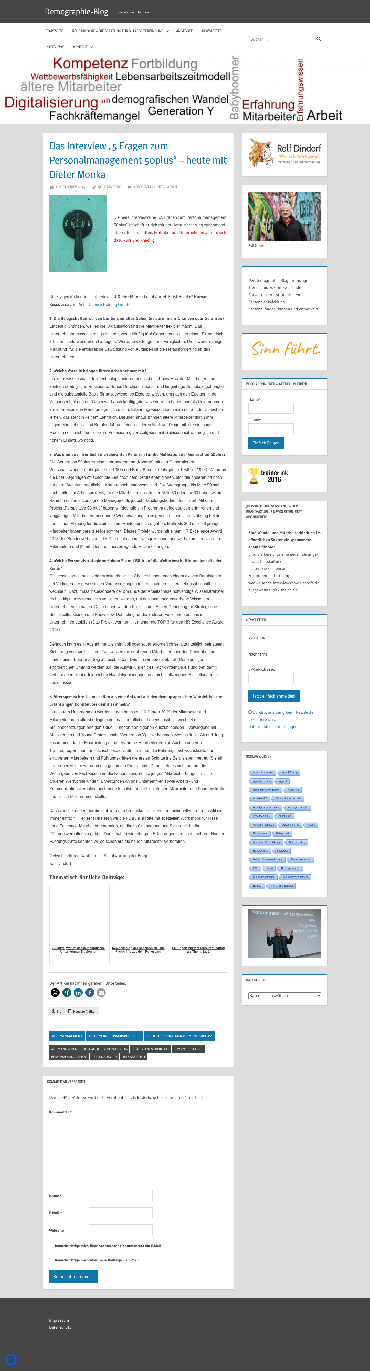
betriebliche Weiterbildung (268, 859)
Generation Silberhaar (151, 1049)
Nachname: (258, 654)
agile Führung (290, 772)
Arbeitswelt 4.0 (261, 816)
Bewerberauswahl (301, 859)
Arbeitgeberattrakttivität (266, 807)
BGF (256, 868)
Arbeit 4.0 (293, 789)
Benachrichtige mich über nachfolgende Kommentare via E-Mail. (108, 1245)
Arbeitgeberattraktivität (288, 798)
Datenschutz (60, 1327)
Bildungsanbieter (290, 868)
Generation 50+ (115, 1049)
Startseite (54, 30)
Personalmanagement (69, 1057)
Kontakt (83, 46)
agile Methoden (262, 781)
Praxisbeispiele (126, 1036)
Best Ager (91, 1049)
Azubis (311, 824)
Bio (59, 1011)
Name (55, 1195)
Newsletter (212, 30)
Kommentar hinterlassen (155, 186)
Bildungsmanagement (295, 877)
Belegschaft (283, 833)
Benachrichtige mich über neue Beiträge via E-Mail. (97, 1260)
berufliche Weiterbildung (267, 842)
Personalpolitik (105, 1057)
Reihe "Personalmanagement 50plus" (179, 1036)
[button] (55, 992)
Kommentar (60, 1111)
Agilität (283, 781)
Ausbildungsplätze (263, 824)
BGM (270, 868)
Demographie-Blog (76, 11)
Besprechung (260, 850)
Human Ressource (188, 1049)
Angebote (184, 30)
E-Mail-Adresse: (261, 669)
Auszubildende (290, 824)
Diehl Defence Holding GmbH (103, 304)
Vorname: (256, 637)
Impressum (59, 1320)
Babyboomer (260, 833)
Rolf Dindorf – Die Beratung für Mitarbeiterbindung (120, 30)
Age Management (67, 1036)
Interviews (54, 46)
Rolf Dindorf (109, 186)
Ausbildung (285, 816)
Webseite (56, 1230)
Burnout (257, 885)
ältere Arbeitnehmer (282, 885)
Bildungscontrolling (264, 877)
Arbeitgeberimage (298, 807)
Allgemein (98, 1036)
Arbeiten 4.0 (260, 798)
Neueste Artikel (84, 1011)
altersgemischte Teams (266, 789)
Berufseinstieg (297, 842)
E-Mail (55, 1212)
